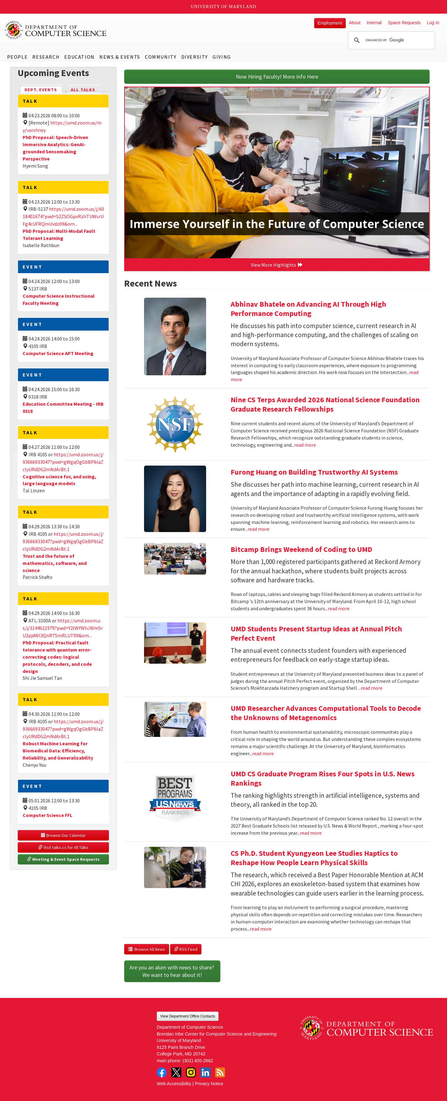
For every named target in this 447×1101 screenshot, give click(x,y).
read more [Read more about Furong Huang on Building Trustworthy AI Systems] (258, 529)
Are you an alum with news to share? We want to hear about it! (172, 971)
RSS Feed (185, 949)
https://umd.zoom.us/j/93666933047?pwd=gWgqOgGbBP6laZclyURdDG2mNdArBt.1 (63, 461)
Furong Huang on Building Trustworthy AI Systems (314, 472)
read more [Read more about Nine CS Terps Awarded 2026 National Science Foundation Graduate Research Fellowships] (305, 445)
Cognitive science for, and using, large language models (59, 480)
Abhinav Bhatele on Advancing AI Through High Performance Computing (308, 308)
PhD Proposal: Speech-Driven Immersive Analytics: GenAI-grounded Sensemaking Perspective (55, 148)
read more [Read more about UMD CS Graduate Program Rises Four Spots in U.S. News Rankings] (311, 833)
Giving (222, 57)
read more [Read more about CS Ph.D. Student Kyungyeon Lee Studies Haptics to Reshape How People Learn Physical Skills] (261, 929)
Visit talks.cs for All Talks (63, 847)
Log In (433, 22)
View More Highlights (277, 265)
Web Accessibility (174, 1083)
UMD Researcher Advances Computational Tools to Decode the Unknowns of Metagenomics (326, 712)
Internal (374, 22)
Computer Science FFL (47, 815)
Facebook (162, 1072)
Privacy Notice (209, 1083)
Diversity (194, 57)
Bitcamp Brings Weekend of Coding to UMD (301, 549)
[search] (390, 40)
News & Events (119, 57)
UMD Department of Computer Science (56, 30)
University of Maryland (223, 6)
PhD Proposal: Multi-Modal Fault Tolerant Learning (59, 234)
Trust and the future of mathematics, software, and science (55, 563)
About (355, 22)
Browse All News (146, 949)
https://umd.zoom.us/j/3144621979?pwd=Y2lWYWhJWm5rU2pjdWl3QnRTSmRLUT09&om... (63, 627)
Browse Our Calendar (63, 835)
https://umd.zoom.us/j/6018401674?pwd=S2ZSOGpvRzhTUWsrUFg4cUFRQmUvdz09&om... (63, 216)
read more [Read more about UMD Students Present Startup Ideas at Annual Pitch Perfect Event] (371, 688)
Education (79, 57)
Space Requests (404, 22)
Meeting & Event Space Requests (63, 859)
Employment (330, 22)
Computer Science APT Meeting (58, 353)
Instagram (191, 1072)
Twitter (176, 1072)
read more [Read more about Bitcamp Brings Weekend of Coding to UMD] (339, 608)
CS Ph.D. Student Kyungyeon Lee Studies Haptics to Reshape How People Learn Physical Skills (314, 857)
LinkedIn (205, 1072)
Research (46, 57)
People (17, 57)
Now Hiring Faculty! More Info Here (277, 76)
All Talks (83, 90)
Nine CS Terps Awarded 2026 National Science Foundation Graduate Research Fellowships (325, 404)
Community (160, 57)
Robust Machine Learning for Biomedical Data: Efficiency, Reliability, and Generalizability (58, 750)
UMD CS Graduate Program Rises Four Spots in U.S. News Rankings (323, 778)
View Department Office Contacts (187, 1016)
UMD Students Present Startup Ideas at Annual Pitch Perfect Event (316, 633)
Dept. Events (43, 89)
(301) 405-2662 (198, 1060)
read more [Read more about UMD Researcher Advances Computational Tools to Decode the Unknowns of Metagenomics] (263, 753)
